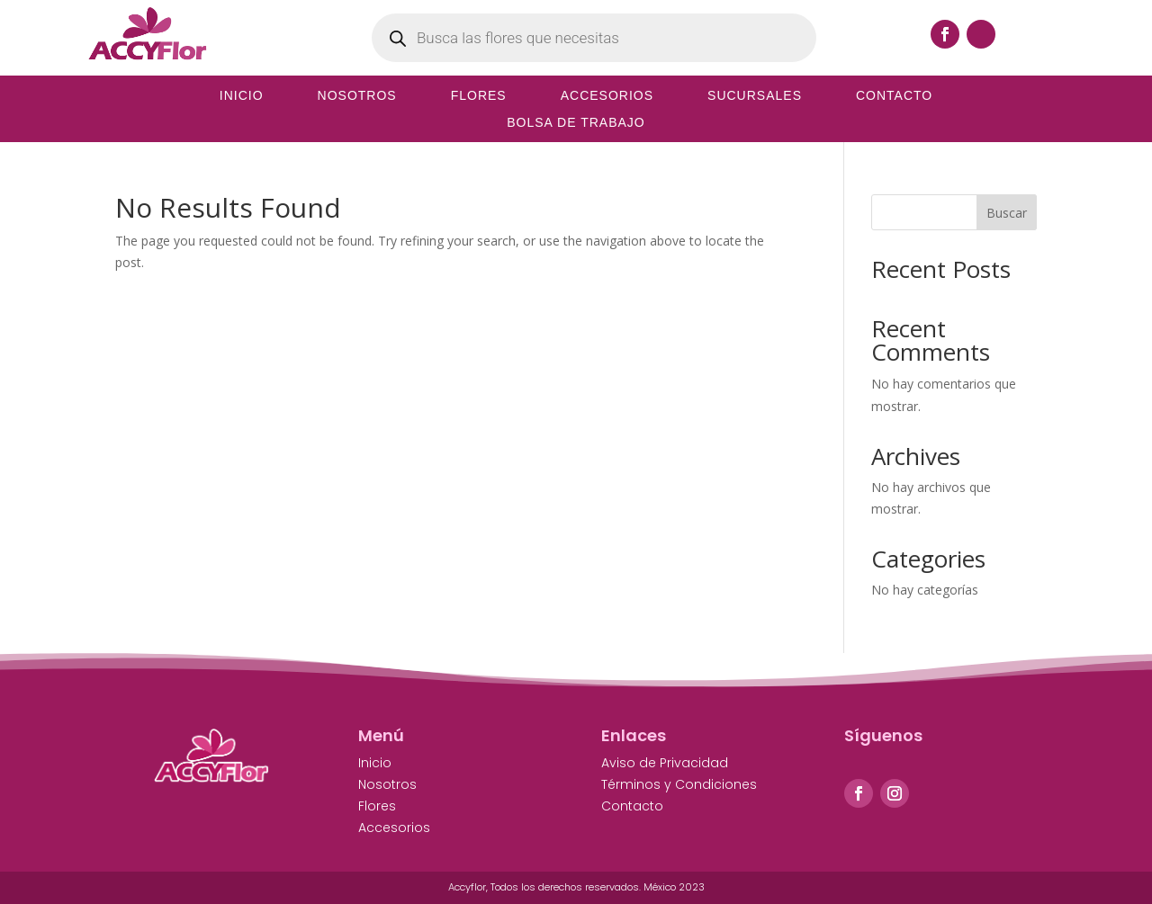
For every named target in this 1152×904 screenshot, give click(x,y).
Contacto (894, 96)
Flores (479, 96)
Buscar (1006, 212)
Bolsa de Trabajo (575, 123)
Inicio (242, 96)
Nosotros (357, 96)
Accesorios (607, 96)
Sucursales (754, 96)
